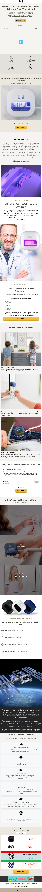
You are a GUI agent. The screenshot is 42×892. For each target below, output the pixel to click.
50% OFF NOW (20, 20)
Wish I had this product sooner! (12, 469)
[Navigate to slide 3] (18, 123)
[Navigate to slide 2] (16, 123)
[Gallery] (21, 104)
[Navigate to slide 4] (19, 123)
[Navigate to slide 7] (24, 123)
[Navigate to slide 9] (27, 123)
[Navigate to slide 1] (14, 123)
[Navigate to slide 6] (22, 123)
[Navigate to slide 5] (21, 123)
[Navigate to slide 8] (26, 123)
